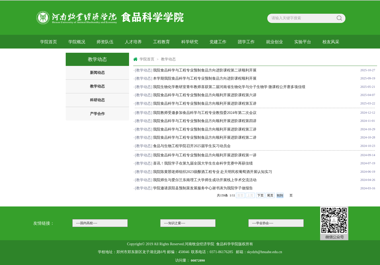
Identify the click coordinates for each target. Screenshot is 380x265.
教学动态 (97, 86)
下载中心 (48, 55)
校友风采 (330, 42)
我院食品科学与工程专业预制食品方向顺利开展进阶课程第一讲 (204, 155)
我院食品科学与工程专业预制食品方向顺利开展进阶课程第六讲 (204, 95)
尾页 (270, 195)
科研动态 (97, 100)
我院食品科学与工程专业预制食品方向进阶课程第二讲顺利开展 (204, 70)
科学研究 (189, 42)
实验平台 (302, 42)
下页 (260, 195)
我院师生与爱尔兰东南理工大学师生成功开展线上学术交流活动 (204, 180)
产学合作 (97, 114)
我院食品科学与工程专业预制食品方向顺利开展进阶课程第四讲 (204, 121)
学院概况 (76, 42)
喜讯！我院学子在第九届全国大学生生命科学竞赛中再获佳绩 (203, 163)
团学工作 (246, 42)
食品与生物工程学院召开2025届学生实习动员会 (192, 146)
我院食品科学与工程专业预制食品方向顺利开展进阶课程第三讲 (204, 129)
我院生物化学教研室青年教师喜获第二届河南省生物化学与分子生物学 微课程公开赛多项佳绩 (229, 87)
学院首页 (48, 42)
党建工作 (218, 42)
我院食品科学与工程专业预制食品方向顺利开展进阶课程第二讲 (204, 137)
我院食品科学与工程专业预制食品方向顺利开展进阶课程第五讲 (204, 103)
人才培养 (133, 42)
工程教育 (161, 42)
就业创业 (274, 42)
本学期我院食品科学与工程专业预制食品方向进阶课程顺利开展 (204, 78)
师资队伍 (105, 42)
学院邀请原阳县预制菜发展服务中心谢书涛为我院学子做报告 (203, 188)
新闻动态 (97, 73)
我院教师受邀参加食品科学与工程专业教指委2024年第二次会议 (204, 113)
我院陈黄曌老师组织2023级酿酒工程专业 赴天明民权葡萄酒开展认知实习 (212, 172)
